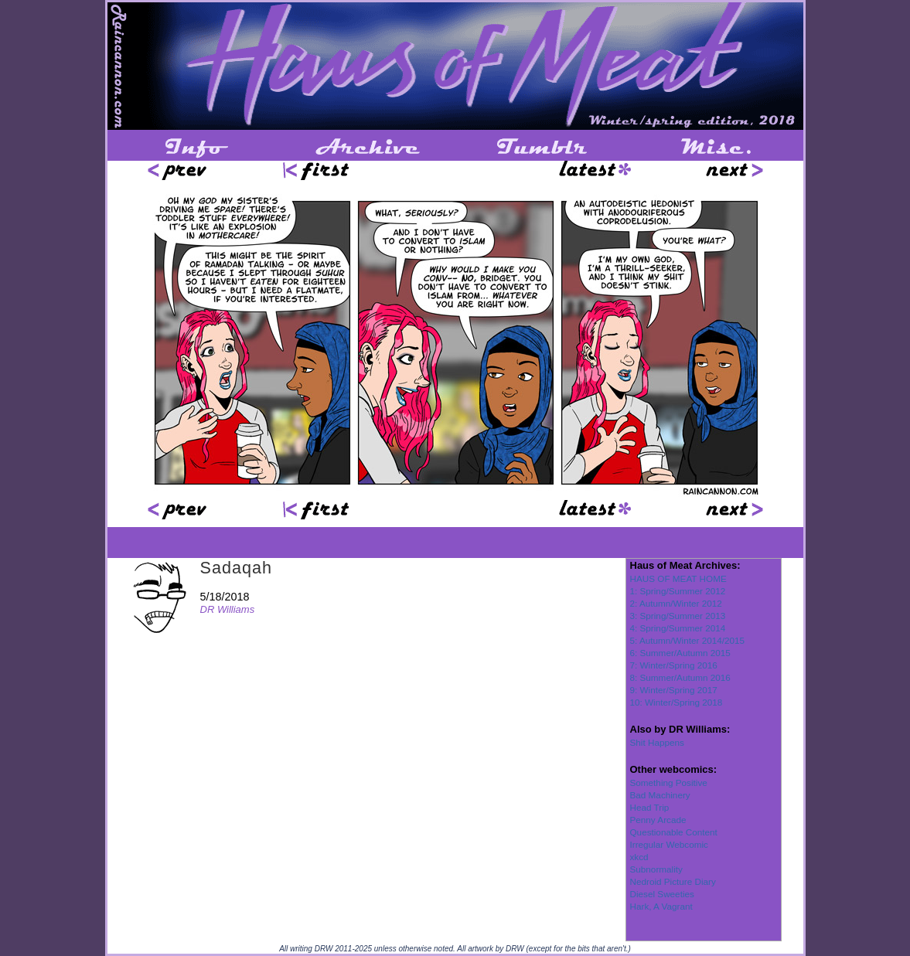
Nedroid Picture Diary (673, 881)
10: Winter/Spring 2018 (676, 702)
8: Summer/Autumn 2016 (680, 677)
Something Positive (668, 782)
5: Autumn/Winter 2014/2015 (687, 640)
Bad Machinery (660, 795)
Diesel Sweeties (662, 894)
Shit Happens (657, 742)
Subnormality (656, 869)
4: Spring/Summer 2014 (678, 628)
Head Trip (650, 807)
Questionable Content (673, 832)
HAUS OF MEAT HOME (678, 578)
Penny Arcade (658, 820)
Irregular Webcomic (669, 844)
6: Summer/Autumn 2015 (680, 653)
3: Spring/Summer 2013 (678, 616)
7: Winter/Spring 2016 (673, 665)
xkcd (639, 857)
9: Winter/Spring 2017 (673, 690)
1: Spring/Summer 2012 (678, 591)
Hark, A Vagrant (661, 906)
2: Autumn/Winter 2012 (676, 603)
